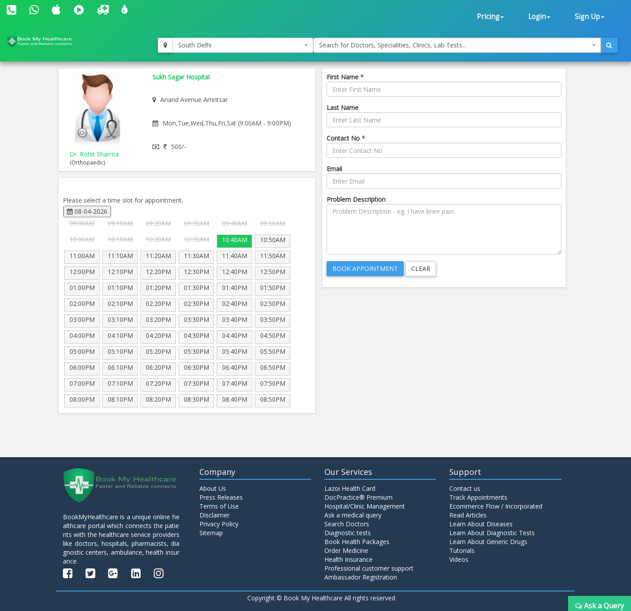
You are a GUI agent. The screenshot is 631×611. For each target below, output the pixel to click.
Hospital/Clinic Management (364, 506)
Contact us (464, 488)
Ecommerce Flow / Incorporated (495, 506)
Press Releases (221, 497)
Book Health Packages (357, 541)
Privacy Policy (218, 524)
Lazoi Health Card (349, 488)
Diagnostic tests (347, 533)
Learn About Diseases (481, 524)
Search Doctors (346, 524)
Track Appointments (478, 497)
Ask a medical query (353, 515)
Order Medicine (346, 550)
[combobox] (242, 45)
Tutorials (462, 550)
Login (539, 16)
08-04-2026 (87, 211)
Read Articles (468, 515)
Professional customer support (368, 568)
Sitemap (211, 533)
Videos (458, 559)
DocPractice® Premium (358, 497)
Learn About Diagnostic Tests (492, 533)
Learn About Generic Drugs (488, 541)
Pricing (490, 16)
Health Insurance (348, 559)
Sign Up (589, 16)
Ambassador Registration (360, 577)
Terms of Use (219, 506)
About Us (212, 488)
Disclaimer (214, 515)
